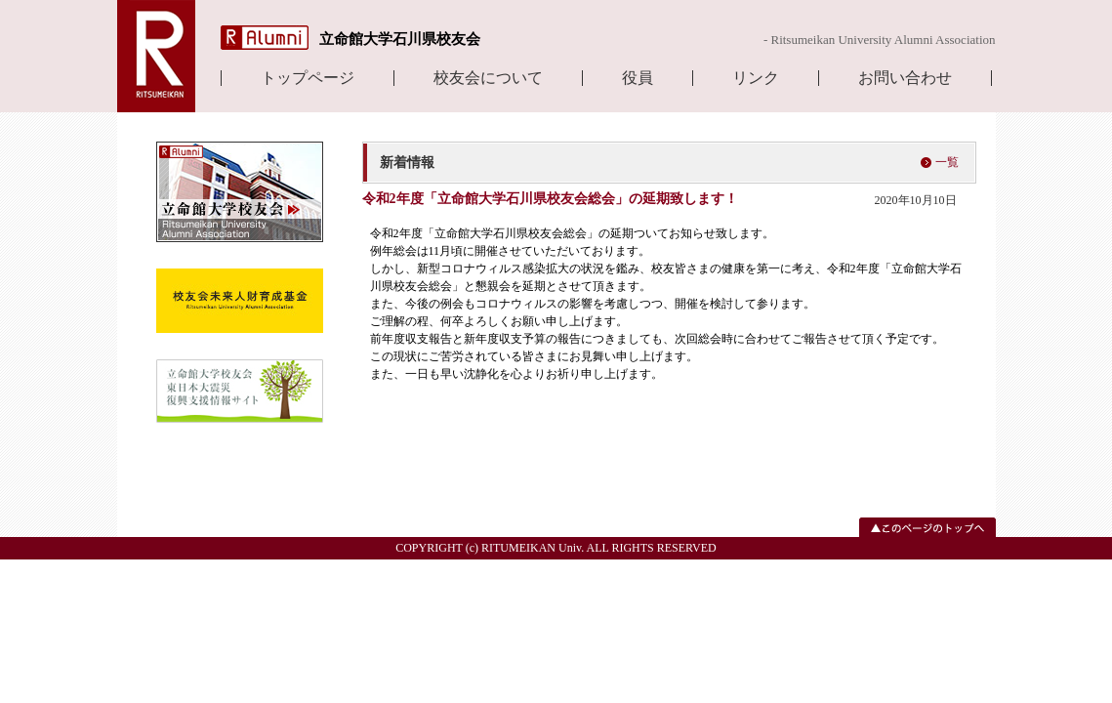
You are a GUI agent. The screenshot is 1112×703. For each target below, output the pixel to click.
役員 (637, 78)
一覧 (947, 162)
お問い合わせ (905, 78)
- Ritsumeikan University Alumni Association (879, 39)
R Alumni (265, 37)
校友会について (488, 78)
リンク (755, 78)
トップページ (307, 78)
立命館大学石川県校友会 (399, 39)
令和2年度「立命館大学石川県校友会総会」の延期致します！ (550, 198)
